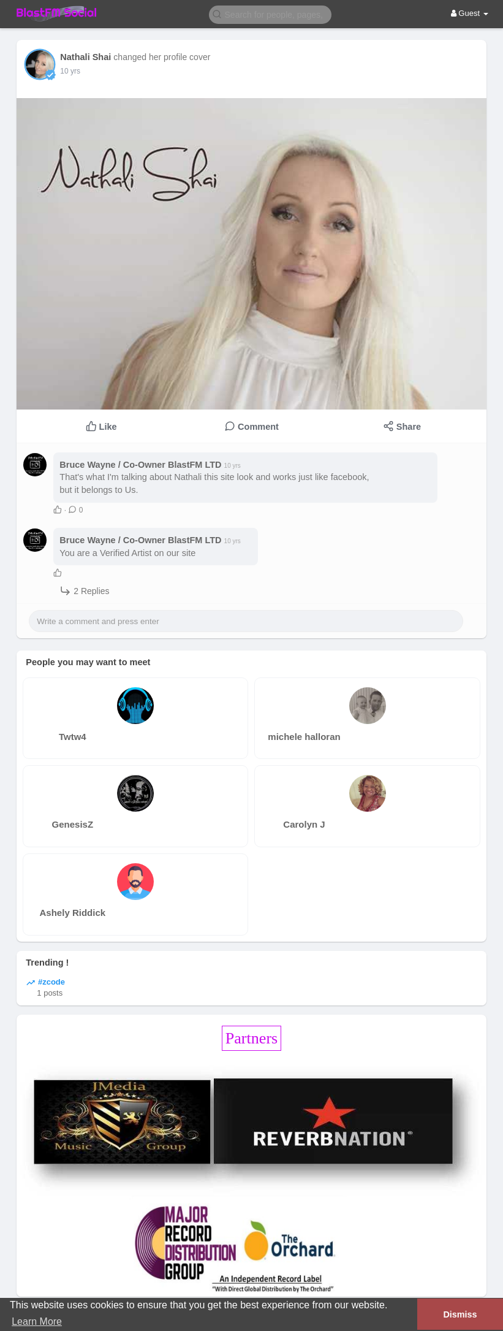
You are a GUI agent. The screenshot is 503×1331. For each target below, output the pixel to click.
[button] (270, 14)
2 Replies (84, 591)
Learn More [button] (37, 1321)
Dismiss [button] (460, 1314)
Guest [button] (469, 13)
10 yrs (70, 71)
